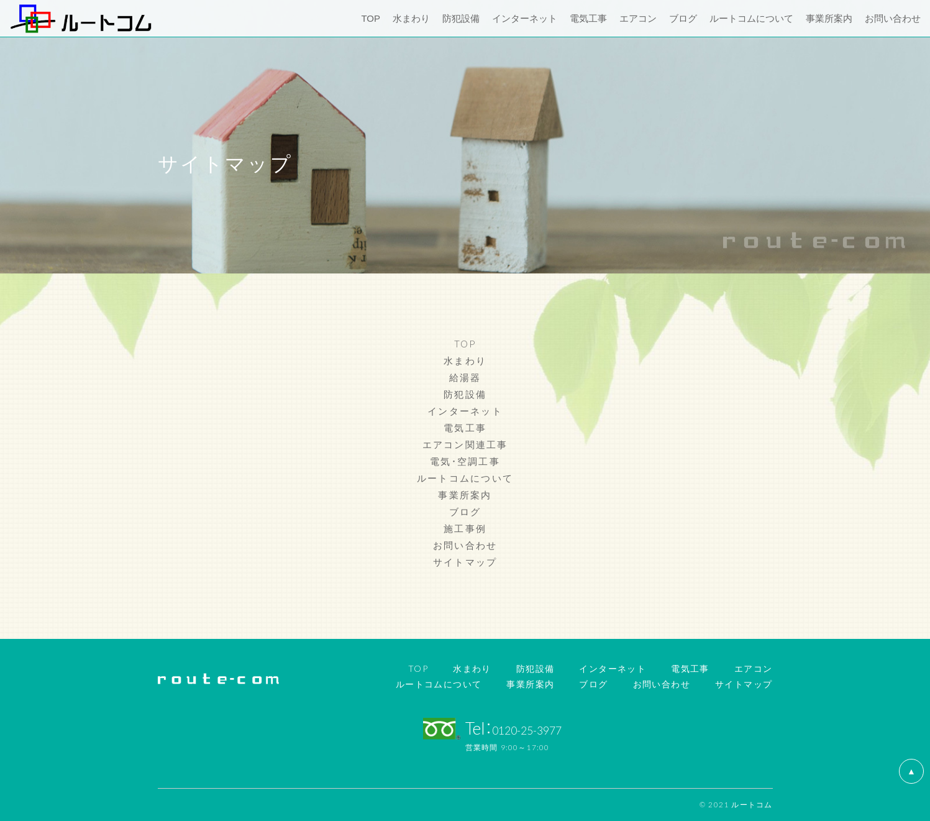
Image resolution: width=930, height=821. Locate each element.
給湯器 (465, 377)
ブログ (465, 511)
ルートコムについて (465, 478)
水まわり (465, 360)
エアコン (443, 444)
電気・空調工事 (465, 461)
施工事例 (465, 528)
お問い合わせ (465, 545)
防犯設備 (465, 394)
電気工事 (465, 427)
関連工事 (486, 444)
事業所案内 (464, 495)
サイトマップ (465, 562)
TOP (465, 344)
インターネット (465, 411)
